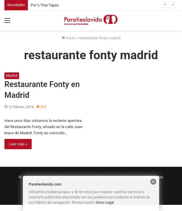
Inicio (68, 38)
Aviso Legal (105, 202)
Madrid (11, 76)
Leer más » (18, 144)
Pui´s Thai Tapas (45, 5)
